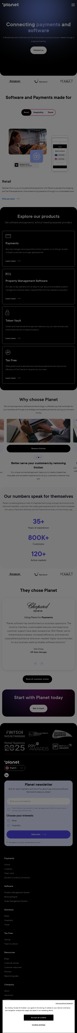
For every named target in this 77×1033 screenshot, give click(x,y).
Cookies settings (38, 1025)
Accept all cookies (38, 1018)
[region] (38, 1016)
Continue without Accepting (64, 1003)
